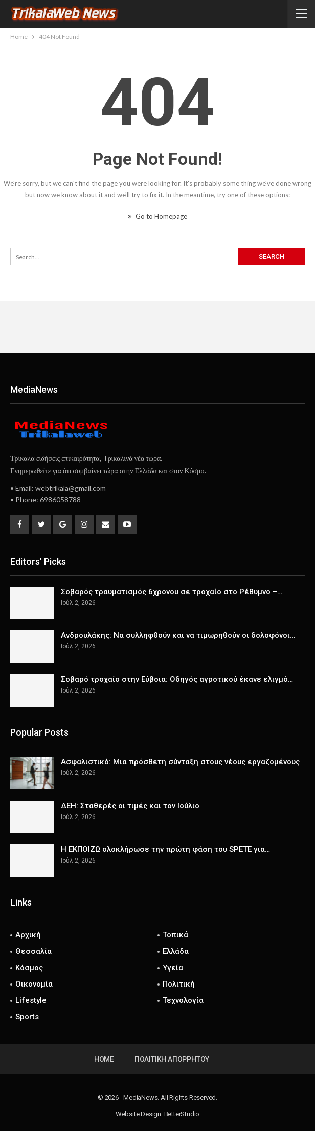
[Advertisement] (157, 326)
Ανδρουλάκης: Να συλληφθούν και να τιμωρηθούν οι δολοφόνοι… (178, 635)
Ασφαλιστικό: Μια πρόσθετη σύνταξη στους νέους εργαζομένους (180, 761)
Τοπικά (175, 934)
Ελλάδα (176, 951)
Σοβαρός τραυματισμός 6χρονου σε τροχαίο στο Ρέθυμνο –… (171, 591)
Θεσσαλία (33, 951)
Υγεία (173, 967)
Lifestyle (31, 1000)
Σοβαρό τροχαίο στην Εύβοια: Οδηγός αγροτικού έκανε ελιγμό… (177, 679)
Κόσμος (29, 967)
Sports (27, 1016)
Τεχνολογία (183, 1000)
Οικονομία (34, 984)
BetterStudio (182, 1114)
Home (104, 1059)
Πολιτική (179, 984)
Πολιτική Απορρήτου (171, 1059)
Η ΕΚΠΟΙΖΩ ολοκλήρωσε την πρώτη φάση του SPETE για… (165, 849)
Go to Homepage (157, 216)
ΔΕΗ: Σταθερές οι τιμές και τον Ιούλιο (130, 805)
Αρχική (28, 934)
